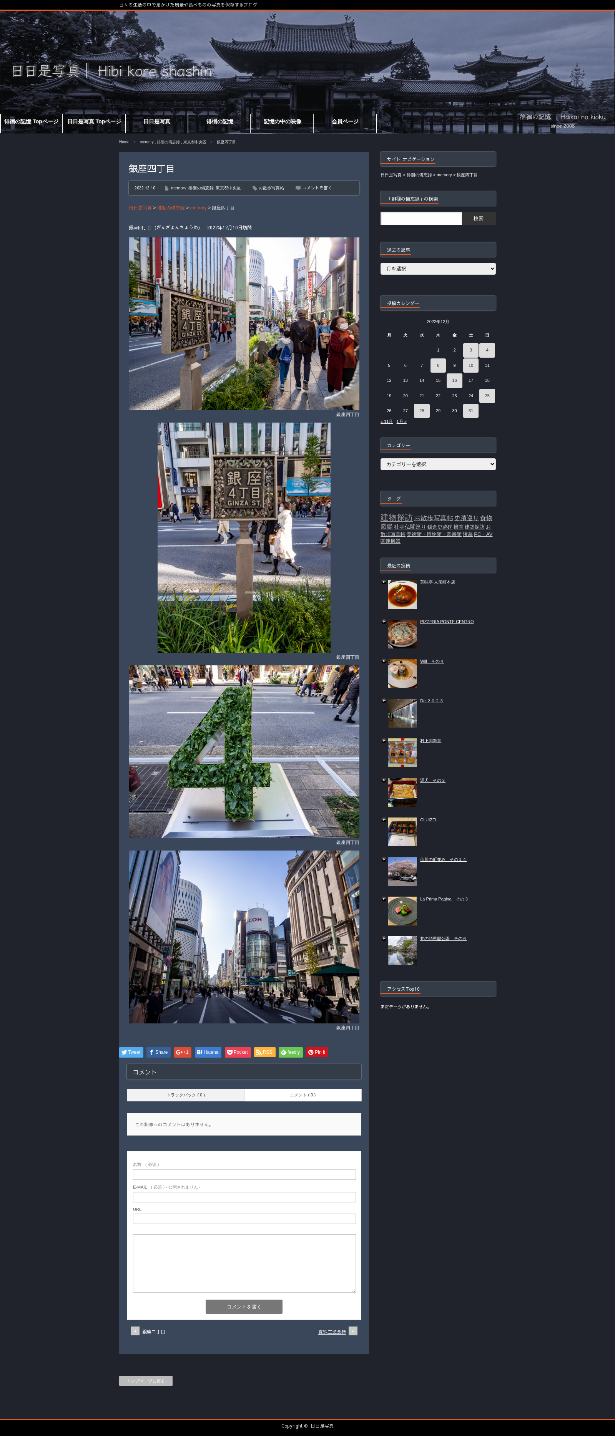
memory (147, 142)
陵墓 (468, 534)
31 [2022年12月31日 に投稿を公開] (471, 410)
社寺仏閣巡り (410, 527)
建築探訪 (475, 527)
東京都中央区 (194, 142)
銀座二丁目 (153, 1331)
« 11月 (387, 421)
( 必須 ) (146, 1164)
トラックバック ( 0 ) (185, 1095)
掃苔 (459, 527)
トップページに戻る (146, 1381)
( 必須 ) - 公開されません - (167, 1187)
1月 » (402, 421)
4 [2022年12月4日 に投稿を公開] (487, 350)
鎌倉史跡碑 (439, 527)
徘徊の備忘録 (168, 142)
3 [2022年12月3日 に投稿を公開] (471, 350)
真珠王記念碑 (332, 1332)
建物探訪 (397, 517)
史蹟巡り (466, 518)
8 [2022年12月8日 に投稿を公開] (438, 365)
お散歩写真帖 (271, 188)
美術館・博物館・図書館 (434, 534)
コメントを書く (317, 188)
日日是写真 (322, 1426)
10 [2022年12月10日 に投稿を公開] (471, 365)
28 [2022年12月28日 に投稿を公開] (421, 410)
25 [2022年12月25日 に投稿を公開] (487, 395)
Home (124, 142)
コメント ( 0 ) (303, 1095)
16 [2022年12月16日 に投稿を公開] (454, 380)
